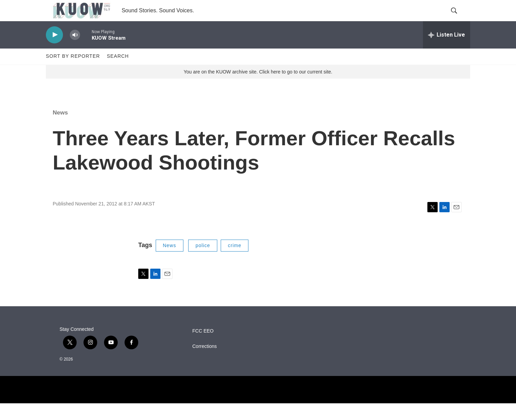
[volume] (75, 49)
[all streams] (446, 49)
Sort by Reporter (73, 71)
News (60, 127)
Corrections (204, 361)
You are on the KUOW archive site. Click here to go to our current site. (258, 86)
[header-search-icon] (459, 18)
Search (118, 71)
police (202, 260)
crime (234, 260)
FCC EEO (203, 345)
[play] (54, 50)
